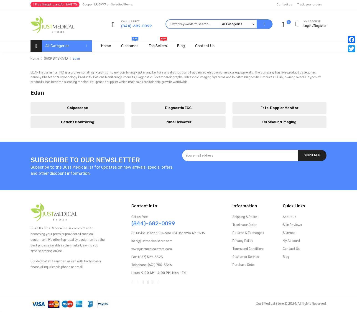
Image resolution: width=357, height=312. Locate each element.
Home (35, 59)
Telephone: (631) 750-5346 (151, 265)
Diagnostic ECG (178, 108)
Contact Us (291, 249)
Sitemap (289, 233)
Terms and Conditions (248, 249)
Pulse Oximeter (178, 122)
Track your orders (309, 4)
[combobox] (211, 24)
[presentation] (254, 173)
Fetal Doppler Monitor (279, 108)
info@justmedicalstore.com (152, 241)
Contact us (284, 4)
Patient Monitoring (77, 122)
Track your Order (244, 225)
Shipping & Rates (245, 217)
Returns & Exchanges (248, 233)
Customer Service (245, 257)
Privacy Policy (242, 241)
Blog (286, 257)
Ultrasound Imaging (279, 122)
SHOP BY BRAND (56, 59)
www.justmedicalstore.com (151, 249)
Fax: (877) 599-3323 (147, 257)
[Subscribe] (312, 155)
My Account (291, 241)
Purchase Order (243, 265)
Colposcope (77, 108)
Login (307, 26)
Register (320, 26)
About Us (289, 217)
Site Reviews (292, 225)
